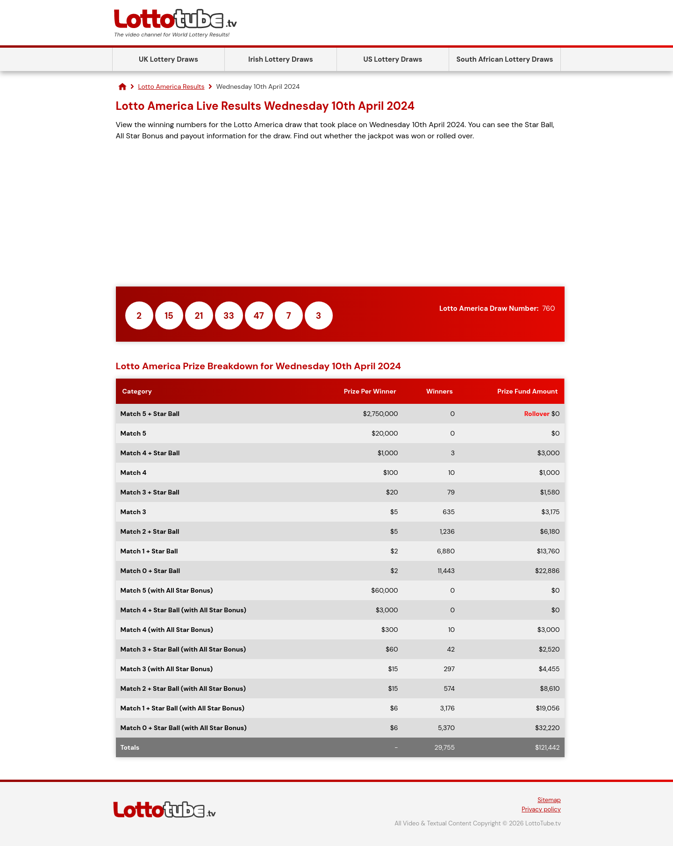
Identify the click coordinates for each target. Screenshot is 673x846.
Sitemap (549, 800)
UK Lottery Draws (168, 59)
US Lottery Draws (392, 59)
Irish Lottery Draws (280, 59)
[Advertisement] (340, 214)
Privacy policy (541, 809)
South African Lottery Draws (505, 59)
